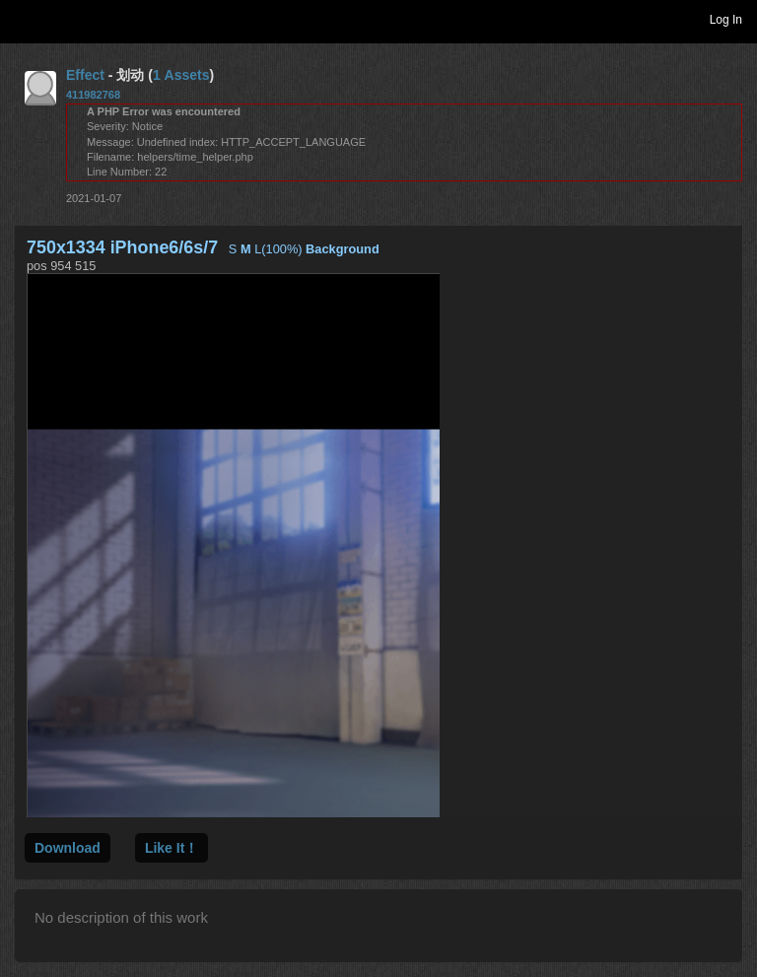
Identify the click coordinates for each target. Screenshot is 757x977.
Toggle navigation (23, 18)
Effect (85, 75)
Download (67, 848)
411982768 (93, 95)
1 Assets (181, 75)
